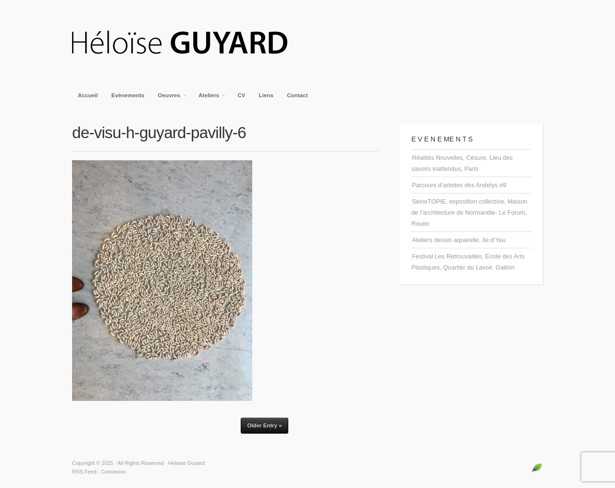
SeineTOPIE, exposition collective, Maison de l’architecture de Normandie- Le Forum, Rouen (469, 212)
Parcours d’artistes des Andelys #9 (459, 185)
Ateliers (209, 98)
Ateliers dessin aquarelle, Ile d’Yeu (458, 240)
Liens (266, 95)
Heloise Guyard (187, 43)
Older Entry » (264, 425)
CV (241, 95)
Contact (297, 95)
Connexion (113, 472)
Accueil (88, 95)
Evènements (128, 95)
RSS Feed (84, 472)
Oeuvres (169, 98)
